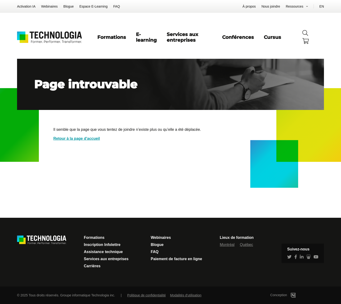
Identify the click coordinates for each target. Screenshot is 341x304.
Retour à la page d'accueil (76, 138)
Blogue (68, 6)
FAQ (116, 6)
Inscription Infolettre (102, 245)
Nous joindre (270, 6)
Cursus (272, 37)
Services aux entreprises (182, 37)
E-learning (146, 37)
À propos (249, 6)
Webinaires (49, 6)
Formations (111, 37)
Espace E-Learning (93, 6)
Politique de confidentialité (146, 295)
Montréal (227, 245)
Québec (246, 245)
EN (321, 6)
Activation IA (26, 6)
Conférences (238, 37)
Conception (290, 295)
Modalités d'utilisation (186, 295)
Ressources (294, 6)
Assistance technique (103, 252)
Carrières (92, 266)
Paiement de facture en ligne (176, 259)
